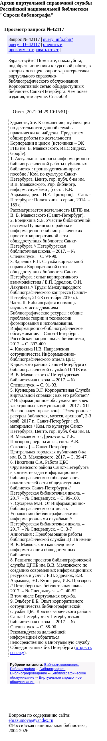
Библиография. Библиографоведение (37, 671)
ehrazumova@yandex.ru (31, 720)
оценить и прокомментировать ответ (35, 47)
